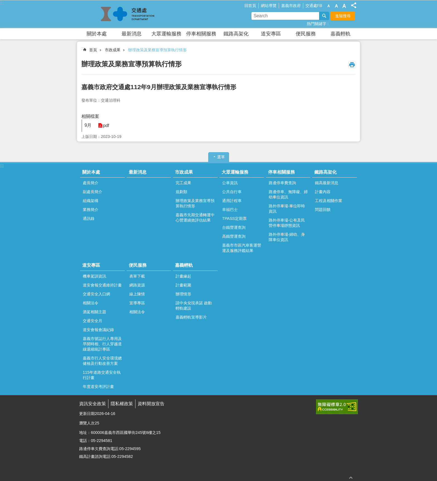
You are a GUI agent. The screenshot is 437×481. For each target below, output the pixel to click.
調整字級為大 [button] (344, 6)
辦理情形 (183, 294)
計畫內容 (323, 192)
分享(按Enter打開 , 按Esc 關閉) (353, 5)
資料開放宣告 (151, 403)
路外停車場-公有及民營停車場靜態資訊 (287, 223)
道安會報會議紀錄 (98, 329)
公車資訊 (230, 183)
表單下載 (137, 276)
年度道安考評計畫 (98, 386)
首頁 (93, 50)
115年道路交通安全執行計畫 (102, 375)
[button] (337, 406)
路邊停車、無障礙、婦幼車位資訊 (288, 194)
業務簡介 (90, 209)
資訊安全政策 (92, 403)
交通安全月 (92, 321)
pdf (105, 125)
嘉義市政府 (291, 5)
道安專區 (271, 34)
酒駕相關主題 (94, 312)
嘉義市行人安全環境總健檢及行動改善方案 (102, 361)
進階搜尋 (343, 16)
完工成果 (183, 183)
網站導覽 (268, 5)
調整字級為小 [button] (328, 6)
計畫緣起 (183, 276)
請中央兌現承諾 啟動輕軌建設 (194, 305)
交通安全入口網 (96, 294)
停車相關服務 (201, 34)
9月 (87, 125)
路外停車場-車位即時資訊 (287, 208)
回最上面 (351, 477)
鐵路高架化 (236, 34)
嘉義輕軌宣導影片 (191, 317)
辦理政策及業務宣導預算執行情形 (157, 50)
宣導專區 (137, 303)
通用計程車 (232, 200)
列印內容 (352, 64)
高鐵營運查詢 (234, 236)
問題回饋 (323, 209)
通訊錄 (88, 218)
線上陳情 (137, 294)
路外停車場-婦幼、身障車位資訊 (287, 237)
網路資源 (137, 285)
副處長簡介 (92, 192)
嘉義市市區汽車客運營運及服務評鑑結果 (241, 248)
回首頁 (250, 5)
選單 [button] (221, 157)
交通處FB (313, 5)
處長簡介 (90, 183)
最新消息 (132, 34)
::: (2, 2)
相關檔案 (90, 116)
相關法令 (90, 303)
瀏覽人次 (87, 423)
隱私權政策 (122, 403)
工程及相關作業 (328, 200)
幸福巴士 (230, 209)
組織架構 (90, 200)
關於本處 (97, 34)
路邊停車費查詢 (282, 183)
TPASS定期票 (234, 218)
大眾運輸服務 (166, 34)
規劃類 (181, 192)
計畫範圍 (183, 285)
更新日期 (87, 413)
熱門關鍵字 (316, 23)
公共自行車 (232, 192)
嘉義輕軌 (341, 34)
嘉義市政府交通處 (128, 14)
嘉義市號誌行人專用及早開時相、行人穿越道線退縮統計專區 (102, 343)
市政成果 (112, 50)
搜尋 (324, 16)
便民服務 (306, 34)
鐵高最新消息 (326, 183)
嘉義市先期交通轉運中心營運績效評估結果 (195, 217)
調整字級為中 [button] (336, 6)
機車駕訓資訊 (94, 276)
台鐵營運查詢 (234, 227)
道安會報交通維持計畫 (102, 285)
